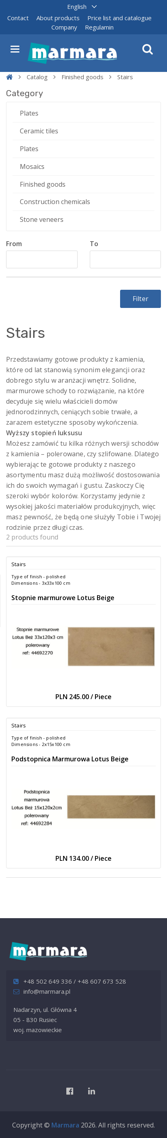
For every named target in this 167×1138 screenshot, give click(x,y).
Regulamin (99, 27)
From (14, 243)
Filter (140, 298)
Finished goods (82, 77)
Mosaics (32, 166)
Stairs (125, 77)
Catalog (37, 77)
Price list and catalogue (119, 18)
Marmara (65, 1125)
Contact (18, 18)
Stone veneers (41, 219)
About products (58, 18)
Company (64, 27)
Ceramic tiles (39, 130)
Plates (29, 113)
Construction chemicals (55, 201)
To (94, 243)
